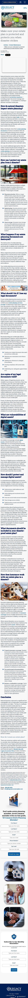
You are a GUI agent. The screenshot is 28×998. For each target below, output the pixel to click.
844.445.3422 (8, 787)
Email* (14, 834)
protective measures (16, 97)
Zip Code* (14, 846)
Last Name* (14, 829)
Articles (6, 45)
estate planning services (15, 780)
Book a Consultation (10, 2)
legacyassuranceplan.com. (7, 785)
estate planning (5, 151)
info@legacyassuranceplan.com (14, 789)
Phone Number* (14, 840)
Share (2, 54)
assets (13, 624)
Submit (14, 970)
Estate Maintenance (15, 45)
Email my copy (14, 854)
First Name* (14, 823)
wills (18, 117)
